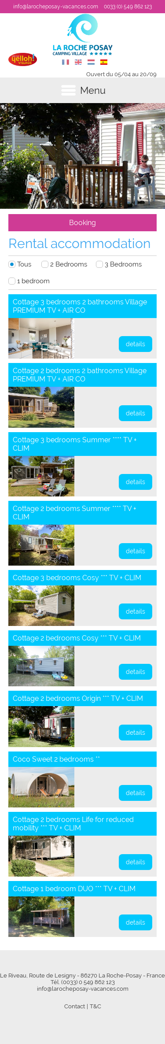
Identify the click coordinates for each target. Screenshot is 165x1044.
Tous (24, 264)
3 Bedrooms (123, 264)
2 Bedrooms (68, 264)
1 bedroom (33, 281)
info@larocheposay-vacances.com (55, 7)
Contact (74, 1006)
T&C (95, 1006)
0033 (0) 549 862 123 (128, 7)
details (135, 344)
